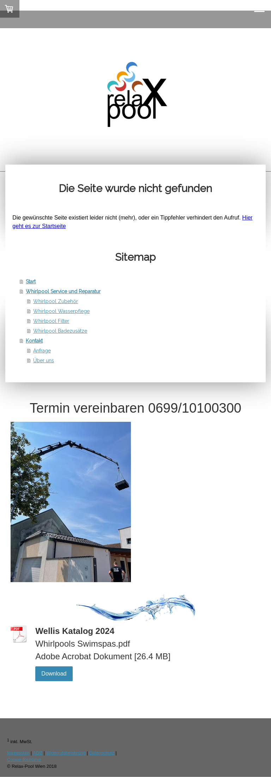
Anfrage (42, 350)
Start (31, 281)
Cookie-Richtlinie (24, 759)
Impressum (18, 753)
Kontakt (34, 341)
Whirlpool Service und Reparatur (63, 291)
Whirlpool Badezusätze (60, 331)
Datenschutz (101, 753)
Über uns (43, 360)
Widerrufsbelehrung (66, 753)
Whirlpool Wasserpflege (61, 311)
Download (53, 674)
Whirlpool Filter (51, 321)
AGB (37, 753)
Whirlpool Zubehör (55, 301)
